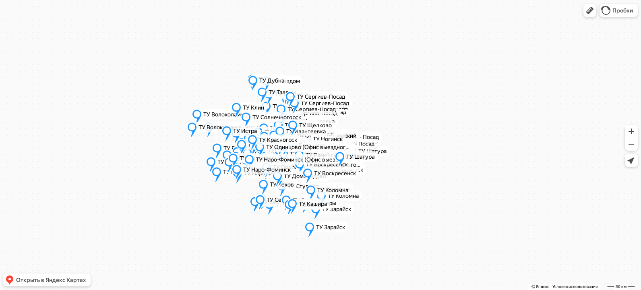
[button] (589, 10)
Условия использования (575, 286)
